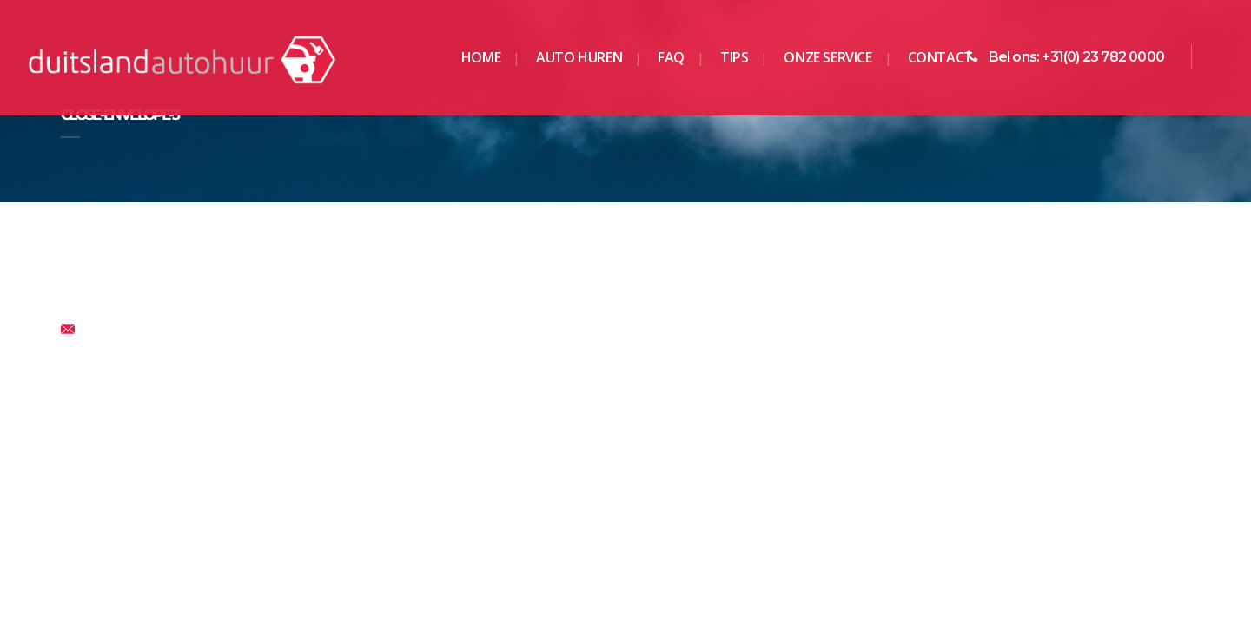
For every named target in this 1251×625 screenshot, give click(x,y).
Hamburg (665, 426)
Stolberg (952, 449)
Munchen (955, 402)
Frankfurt (665, 402)
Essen (368, 449)
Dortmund (380, 426)
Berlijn (368, 402)
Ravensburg (963, 426)
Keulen (659, 449)
